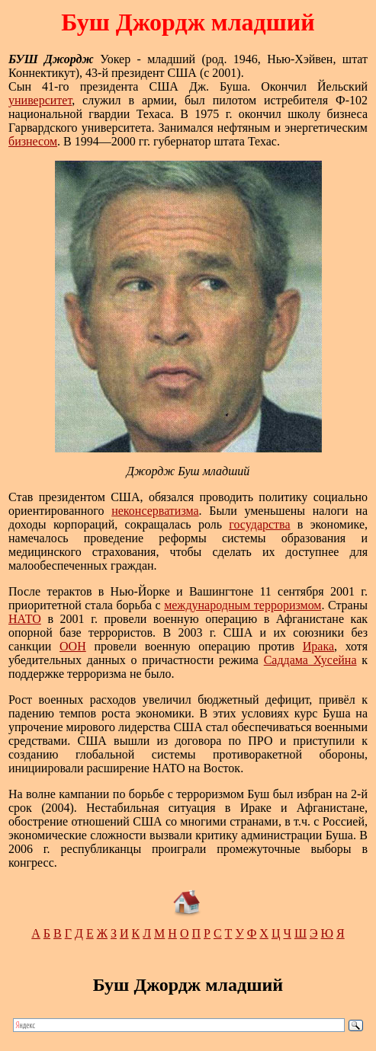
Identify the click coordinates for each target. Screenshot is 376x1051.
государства (259, 524)
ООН (72, 646)
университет (40, 100)
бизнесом (32, 141)
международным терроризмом (242, 605)
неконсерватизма (154, 510)
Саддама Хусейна (310, 659)
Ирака (318, 646)
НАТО (24, 618)
